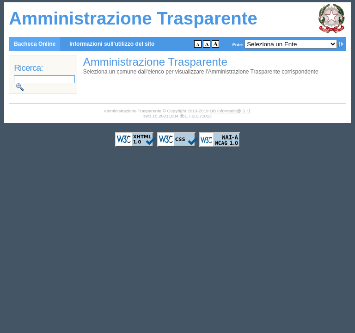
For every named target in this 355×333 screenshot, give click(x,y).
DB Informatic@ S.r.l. (230, 110)
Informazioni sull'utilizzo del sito (111, 44)
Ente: (237, 44)
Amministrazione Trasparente (133, 18)
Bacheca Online (34, 44)
